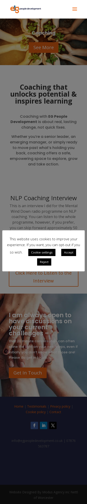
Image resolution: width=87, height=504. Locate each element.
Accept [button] (68, 252)
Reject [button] (44, 262)
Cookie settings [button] (42, 252)
